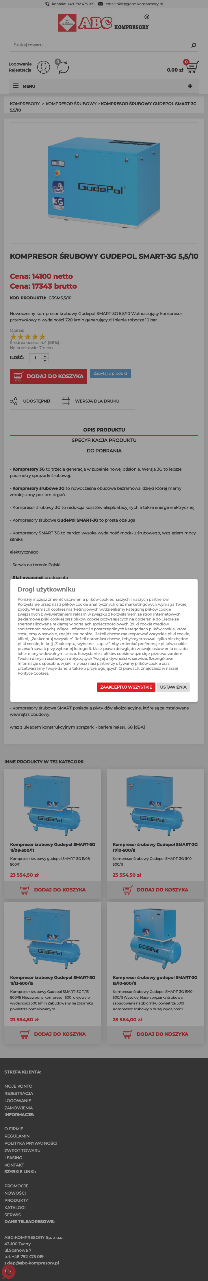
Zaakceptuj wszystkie (126, 687)
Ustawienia (173, 687)
